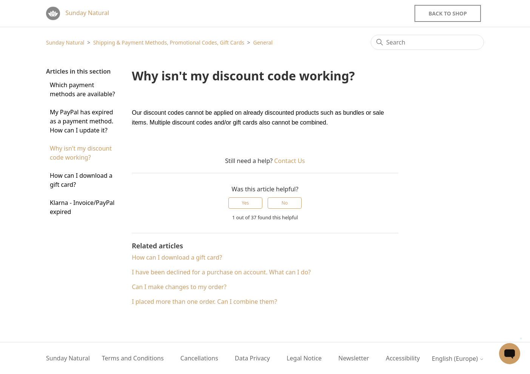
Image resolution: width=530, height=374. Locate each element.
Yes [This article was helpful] (245, 203)
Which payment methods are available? (82, 89)
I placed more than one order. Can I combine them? (204, 301)
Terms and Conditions (133, 358)
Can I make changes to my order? (179, 287)
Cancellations (199, 358)
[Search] (427, 42)
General (263, 42)
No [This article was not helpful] (285, 203)
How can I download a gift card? (81, 180)
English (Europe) (458, 358)
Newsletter (353, 358)
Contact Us (289, 161)
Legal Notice (304, 358)
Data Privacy (252, 358)
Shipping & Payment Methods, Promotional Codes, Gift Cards (169, 42)
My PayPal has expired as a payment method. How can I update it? (81, 121)
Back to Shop (447, 13)
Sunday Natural (65, 42)
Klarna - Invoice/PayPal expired (82, 207)
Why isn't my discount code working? (81, 153)
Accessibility (403, 358)
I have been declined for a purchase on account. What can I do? (221, 272)
